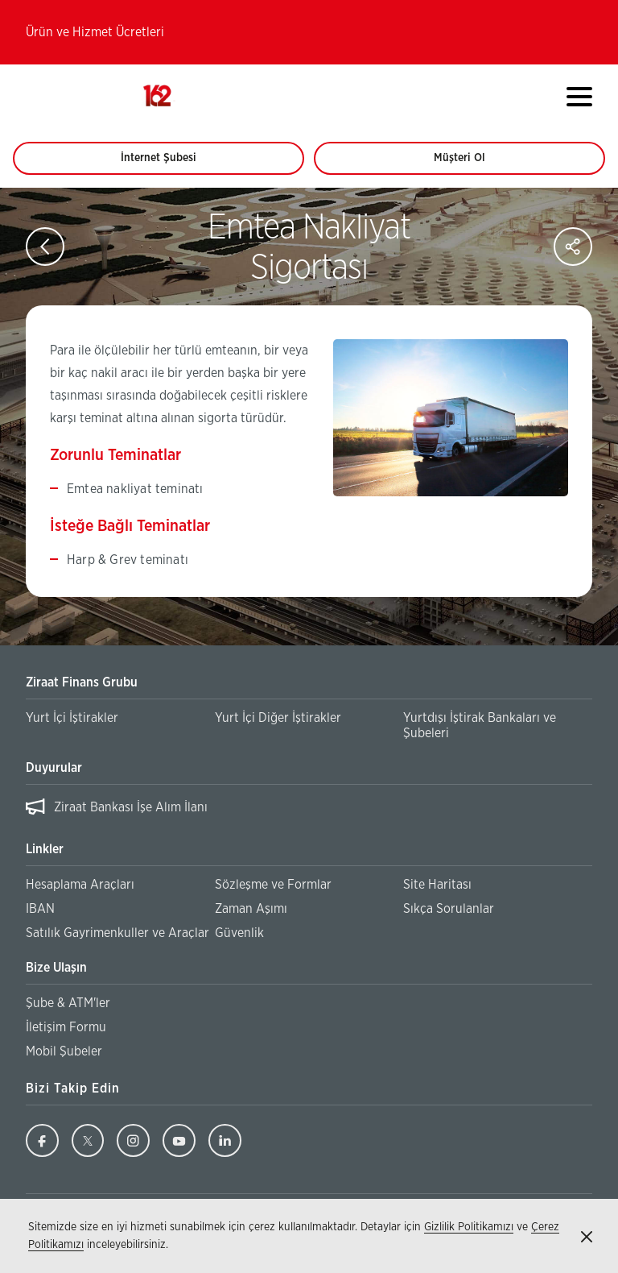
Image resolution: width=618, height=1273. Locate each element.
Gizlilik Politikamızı (468, 1227)
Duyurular (54, 767)
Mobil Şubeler (64, 1051)
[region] (309, 807)
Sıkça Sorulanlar (448, 908)
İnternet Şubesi (167, 163)
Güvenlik (239, 933)
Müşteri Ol (474, 163)
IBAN (40, 908)
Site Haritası (437, 884)
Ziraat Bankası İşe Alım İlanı (131, 807)
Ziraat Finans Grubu (82, 682)
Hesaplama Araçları (80, 884)
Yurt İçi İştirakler (72, 717)
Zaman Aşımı (251, 908)
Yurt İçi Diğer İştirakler (278, 717)
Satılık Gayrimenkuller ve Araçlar (117, 933)
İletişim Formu (66, 1027)
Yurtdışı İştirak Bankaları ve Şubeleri (479, 725)
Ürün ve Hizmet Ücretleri (95, 32)
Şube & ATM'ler (68, 1003)
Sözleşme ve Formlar (273, 884)
